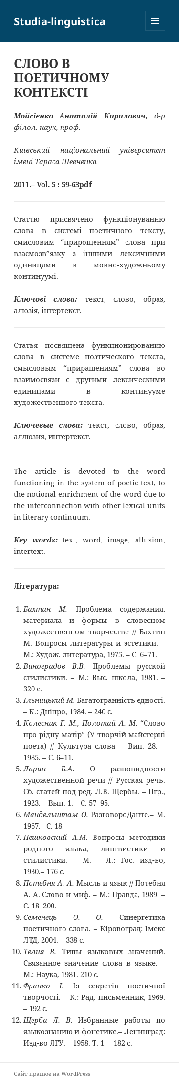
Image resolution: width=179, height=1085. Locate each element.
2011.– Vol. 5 (34, 184)
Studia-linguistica (59, 21)
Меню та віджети (155, 30)
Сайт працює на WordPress (52, 1074)
